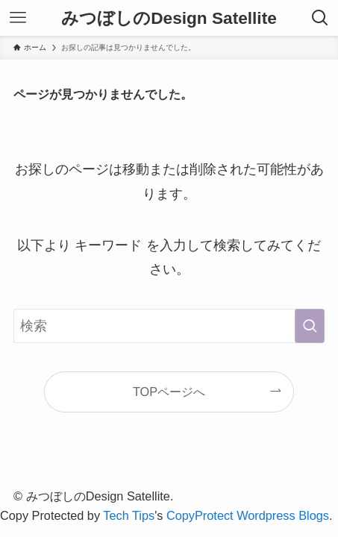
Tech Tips (128, 515)
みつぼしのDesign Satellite (169, 18)
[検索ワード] (169, 326)
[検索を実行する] (310, 326)
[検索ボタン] (320, 18)
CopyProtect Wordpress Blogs (247, 515)
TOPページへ (169, 391)
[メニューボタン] (18, 18)
